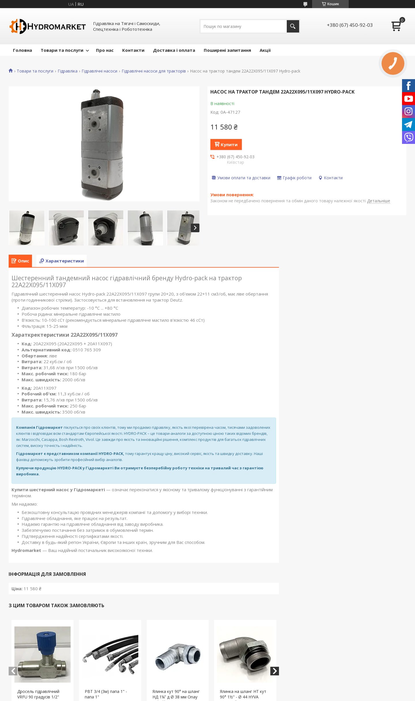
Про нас (105, 50)
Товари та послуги (62, 50)
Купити (229, 144)
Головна (22, 50)
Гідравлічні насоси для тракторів (154, 71)
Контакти (133, 50)
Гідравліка (68, 71)
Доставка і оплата (174, 50)
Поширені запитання (227, 50)
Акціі (265, 50)
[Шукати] (293, 26)
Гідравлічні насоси (99, 71)
